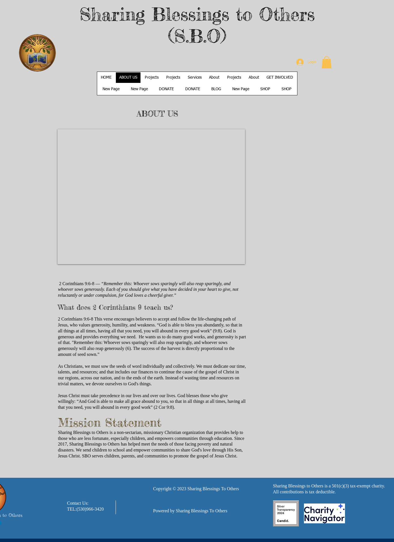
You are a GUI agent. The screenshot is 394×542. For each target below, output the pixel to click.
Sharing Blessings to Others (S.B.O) (197, 25)
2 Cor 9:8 (163, 407)
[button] (326, 62)
